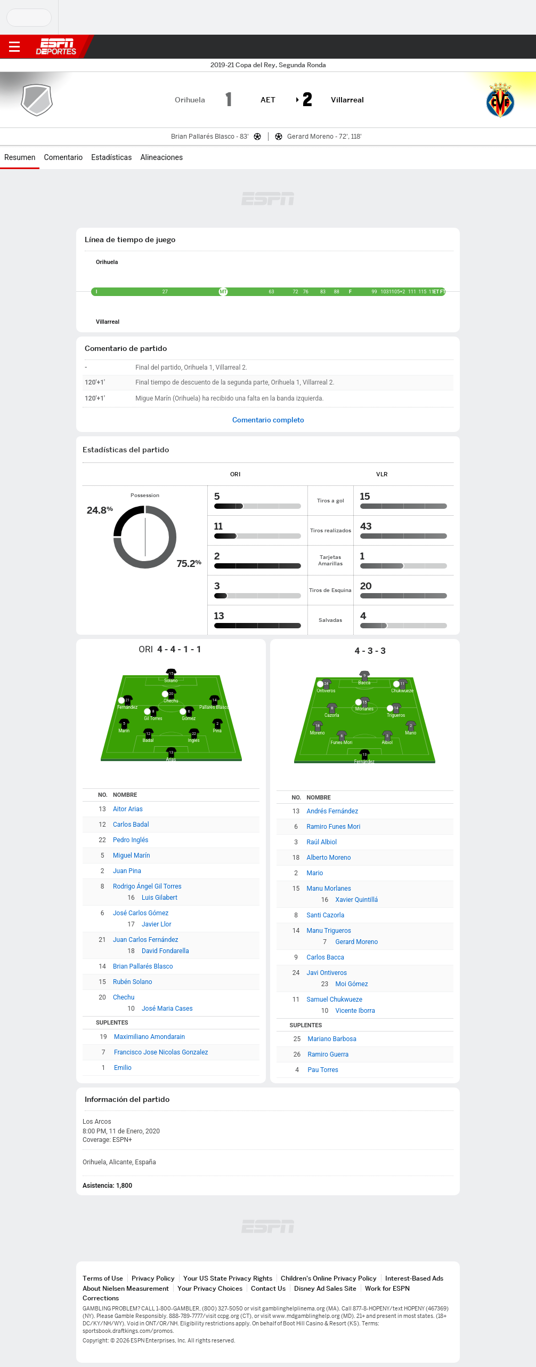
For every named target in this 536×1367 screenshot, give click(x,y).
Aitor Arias (128, 809)
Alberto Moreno (329, 857)
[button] (506, 47)
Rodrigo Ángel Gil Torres (147, 886)
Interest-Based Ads (414, 1278)
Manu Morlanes (329, 888)
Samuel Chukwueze (334, 999)
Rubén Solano (132, 982)
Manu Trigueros (329, 930)
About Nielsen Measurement (126, 1288)
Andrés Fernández (333, 811)
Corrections (101, 1298)
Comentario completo (268, 420)
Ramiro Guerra (328, 1054)
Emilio (123, 1068)
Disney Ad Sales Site (325, 1288)
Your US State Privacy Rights (227, 1278)
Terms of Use (103, 1278)
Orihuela (107, 262)
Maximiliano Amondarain (149, 1037)
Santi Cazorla (326, 915)
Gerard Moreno (357, 942)
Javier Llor (157, 924)
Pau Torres (323, 1070)
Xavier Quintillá (357, 900)
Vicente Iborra (355, 1010)
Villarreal (107, 321)
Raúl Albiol (322, 842)
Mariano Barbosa (332, 1039)
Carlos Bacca (325, 957)
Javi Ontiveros (327, 973)
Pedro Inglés (131, 840)
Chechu (123, 997)
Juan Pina (127, 871)
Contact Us (268, 1288)
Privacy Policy (153, 1278)
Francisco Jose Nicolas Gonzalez (161, 1052)
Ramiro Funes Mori (334, 826)
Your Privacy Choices (209, 1288)
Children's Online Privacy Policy (329, 1278)
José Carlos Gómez (140, 913)
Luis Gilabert (159, 897)
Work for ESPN (387, 1288)
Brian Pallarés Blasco (143, 966)
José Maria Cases (167, 1008)
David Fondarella (165, 951)
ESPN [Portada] (56, 46)
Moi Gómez (352, 984)
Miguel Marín (131, 855)
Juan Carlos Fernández (145, 940)
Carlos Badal (131, 824)
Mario (315, 873)
